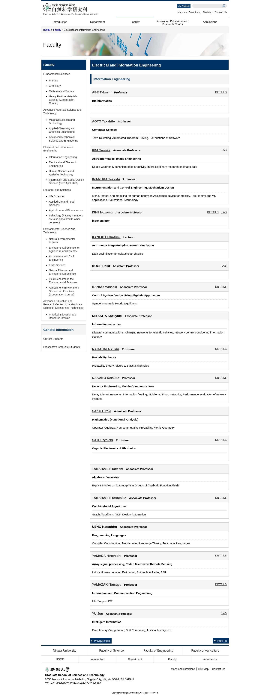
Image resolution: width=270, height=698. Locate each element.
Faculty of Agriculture (205, 650)
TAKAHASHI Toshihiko (109, 498)
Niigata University (64, 650)
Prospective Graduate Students (61, 346)
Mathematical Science (62, 91)
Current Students (53, 338)
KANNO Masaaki (104, 287)
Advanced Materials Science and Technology (62, 111)
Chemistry (55, 85)
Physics (53, 80)
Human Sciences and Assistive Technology (61, 173)
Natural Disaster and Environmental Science (62, 272)
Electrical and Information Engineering (58, 149)
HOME (46, 29)
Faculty (135, 21)
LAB (224, 149)
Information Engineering (63, 157)
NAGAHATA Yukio (105, 349)
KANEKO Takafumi (106, 237)
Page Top (222, 640)
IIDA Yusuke (101, 150)
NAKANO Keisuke (105, 378)
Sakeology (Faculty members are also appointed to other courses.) (66, 219)
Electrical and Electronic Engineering (63, 164)
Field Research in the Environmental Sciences (63, 280)
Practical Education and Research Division (62, 316)
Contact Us (221, 12)
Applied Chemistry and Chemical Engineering (62, 130)
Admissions (210, 21)
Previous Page (102, 640)
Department (97, 21)
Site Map (207, 12)
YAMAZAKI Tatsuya (106, 584)
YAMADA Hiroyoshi (106, 556)
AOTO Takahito (103, 121)
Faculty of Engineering (158, 650)
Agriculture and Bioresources (66, 210)
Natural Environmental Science (62, 240)
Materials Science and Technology (62, 121)
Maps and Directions (189, 12)
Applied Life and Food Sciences (61, 203)
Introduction (60, 21)
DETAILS (221, 92)
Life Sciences (56, 196)
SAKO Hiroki (101, 411)
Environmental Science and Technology (59, 230)
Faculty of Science (111, 650)
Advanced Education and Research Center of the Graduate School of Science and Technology (63, 304)
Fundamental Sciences (56, 73)
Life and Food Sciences (57, 189)
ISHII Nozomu (102, 212)
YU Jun (97, 613)
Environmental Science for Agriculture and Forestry (64, 249)
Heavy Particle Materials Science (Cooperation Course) (63, 100)
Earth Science (57, 265)
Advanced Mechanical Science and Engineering (63, 139)
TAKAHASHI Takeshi (107, 469)
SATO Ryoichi (102, 440)
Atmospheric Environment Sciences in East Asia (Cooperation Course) (64, 291)
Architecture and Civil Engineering (61, 258)
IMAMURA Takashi (106, 179)
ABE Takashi (101, 92)
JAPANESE (184, 6)
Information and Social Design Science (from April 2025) (66, 181)
